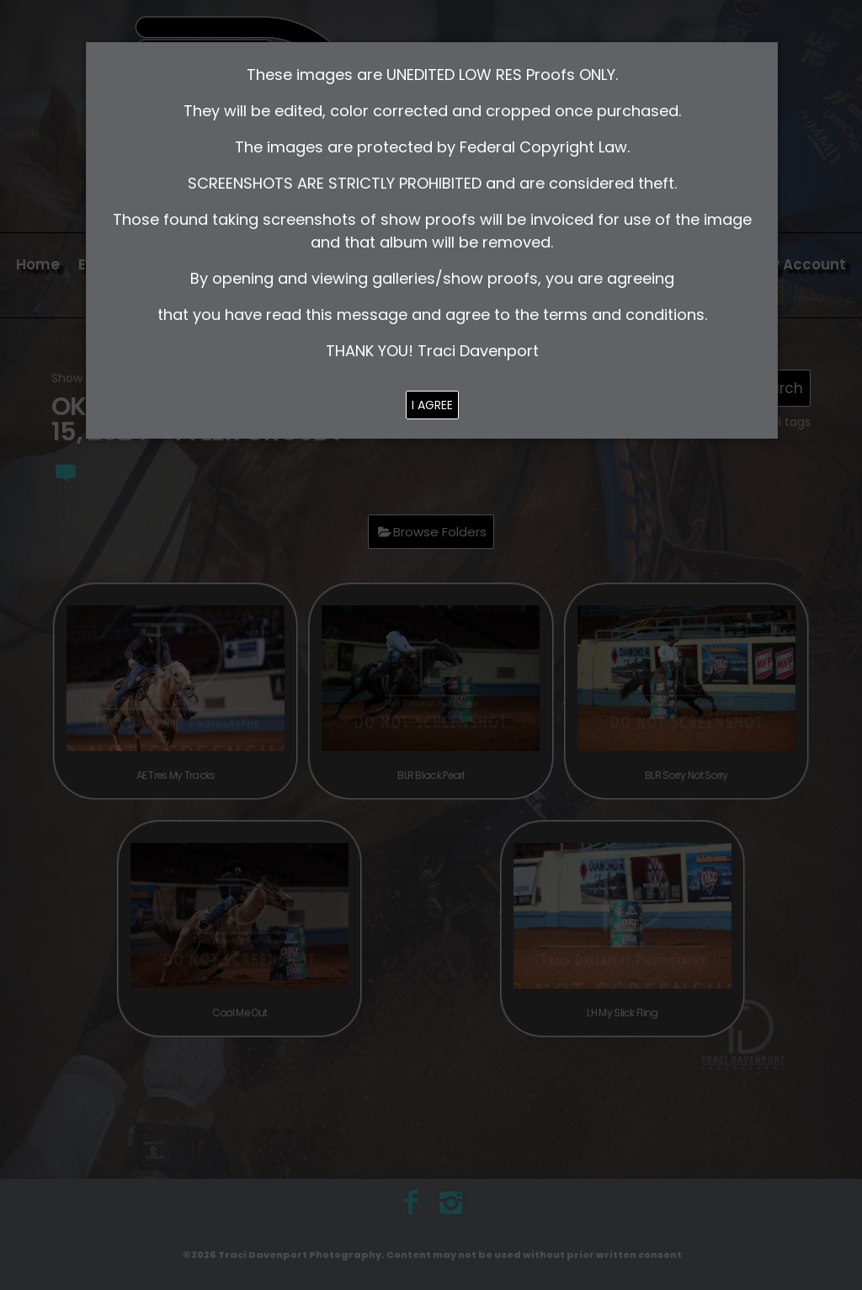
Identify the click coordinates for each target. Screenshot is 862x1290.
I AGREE (432, 405)
